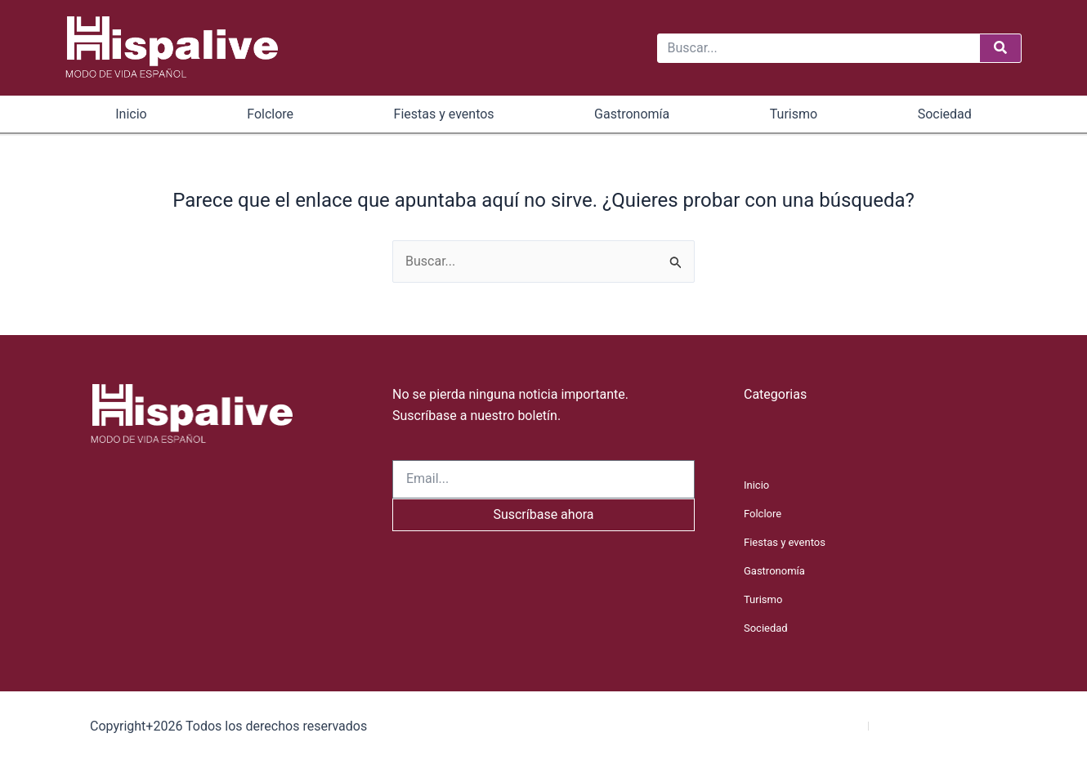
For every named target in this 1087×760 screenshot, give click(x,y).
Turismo (793, 114)
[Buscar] (1000, 48)
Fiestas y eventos (444, 114)
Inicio (130, 114)
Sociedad (945, 114)
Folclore (270, 114)
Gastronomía (631, 114)
